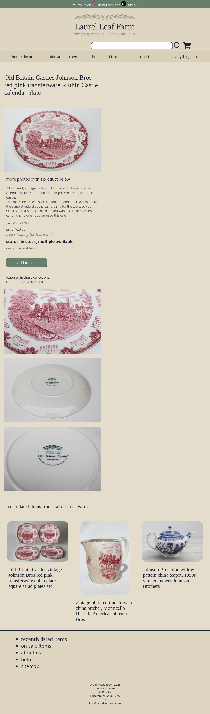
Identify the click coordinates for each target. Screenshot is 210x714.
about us (31, 652)
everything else (185, 56)
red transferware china (26, 282)
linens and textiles (107, 56)
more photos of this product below (38, 179)
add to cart (26, 263)
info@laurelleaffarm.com (105, 703)
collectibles (147, 56)
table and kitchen (62, 56)
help (26, 659)
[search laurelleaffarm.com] (178, 45)
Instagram (106, 5)
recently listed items (44, 639)
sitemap (30, 666)
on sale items (36, 645)
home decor (22, 56)
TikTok (132, 5)
